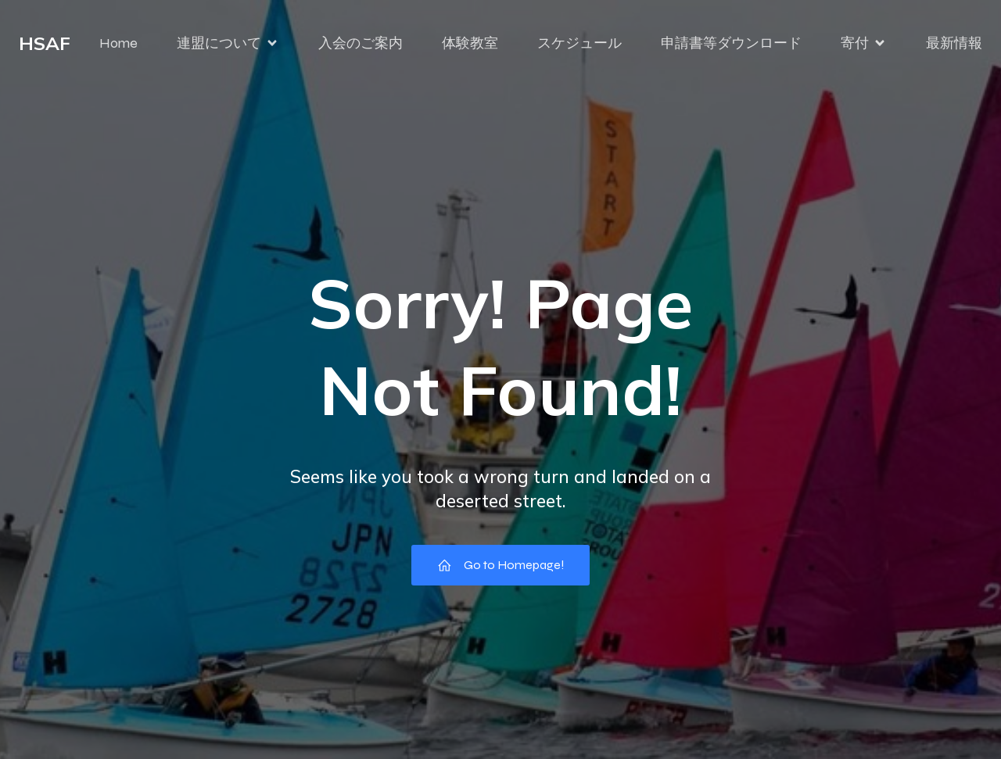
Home (118, 43)
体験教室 (470, 43)
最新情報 (954, 43)
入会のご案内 (360, 43)
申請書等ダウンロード (731, 43)
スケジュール (579, 43)
